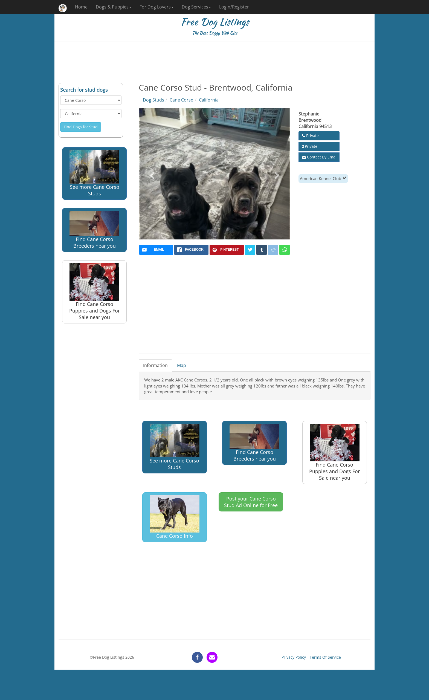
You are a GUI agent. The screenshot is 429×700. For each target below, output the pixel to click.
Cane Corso (181, 100)
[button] (151, 173)
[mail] (156, 250)
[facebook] (191, 250)
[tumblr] (261, 250)
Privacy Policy (294, 657)
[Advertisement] (214, 62)
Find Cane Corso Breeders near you (94, 230)
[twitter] (250, 250)
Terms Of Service (325, 657)
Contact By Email (320, 157)
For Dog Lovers (156, 7)
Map (181, 365)
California (209, 100)
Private (310, 135)
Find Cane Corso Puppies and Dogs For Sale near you (94, 291)
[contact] (212, 657)
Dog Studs (153, 100)
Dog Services (196, 7)
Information (155, 365)
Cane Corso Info (174, 517)
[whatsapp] (284, 250)
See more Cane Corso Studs (94, 173)
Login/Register (234, 7)
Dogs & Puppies (113, 7)
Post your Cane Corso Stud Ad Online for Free (251, 501)
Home (81, 7)
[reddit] (273, 250)
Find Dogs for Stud (81, 126)
